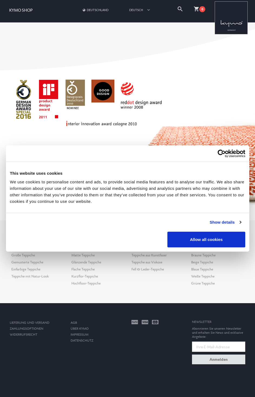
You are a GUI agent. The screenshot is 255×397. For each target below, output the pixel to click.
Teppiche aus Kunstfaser (149, 255)
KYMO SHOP (20, 10)
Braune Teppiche (203, 255)
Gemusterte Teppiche (27, 262)
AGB (74, 323)
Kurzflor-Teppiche (84, 276)
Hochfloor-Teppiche (86, 283)
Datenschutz (82, 341)
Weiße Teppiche (202, 276)
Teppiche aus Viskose (146, 262)
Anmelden (219, 359)
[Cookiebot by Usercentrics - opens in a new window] (221, 154)
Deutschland (95, 10)
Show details (222, 222)
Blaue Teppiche (202, 269)
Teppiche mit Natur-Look (30, 276)
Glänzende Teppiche (86, 262)
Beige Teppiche (202, 262)
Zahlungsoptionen (26, 329)
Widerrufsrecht (23, 335)
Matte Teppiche (83, 255)
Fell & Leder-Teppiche (147, 269)
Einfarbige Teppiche (25, 269)
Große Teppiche (23, 255)
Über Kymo (80, 329)
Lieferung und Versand (29, 323)
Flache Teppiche (83, 269)
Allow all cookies (206, 239)
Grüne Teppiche (203, 283)
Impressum (79, 335)
